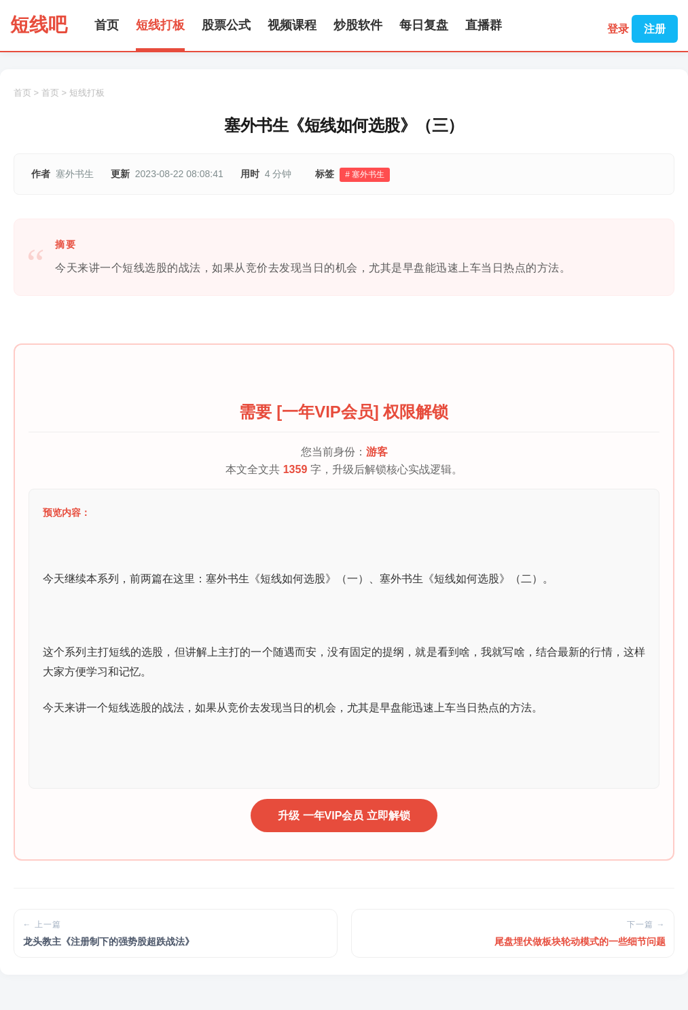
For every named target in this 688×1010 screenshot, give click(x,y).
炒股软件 (357, 25)
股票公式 (226, 25)
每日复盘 (423, 25)
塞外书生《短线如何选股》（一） (287, 578)
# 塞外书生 (364, 174)
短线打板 (160, 25)
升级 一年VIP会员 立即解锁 (344, 815)
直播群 (483, 25)
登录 (618, 29)
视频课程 (292, 25)
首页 (106, 25)
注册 (655, 29)
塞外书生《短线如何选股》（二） (461, 578)
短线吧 (38, 24)
